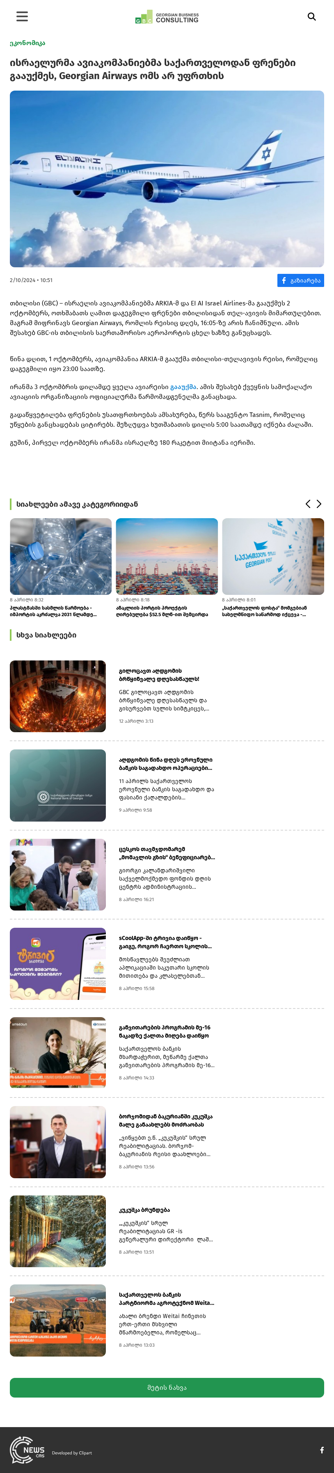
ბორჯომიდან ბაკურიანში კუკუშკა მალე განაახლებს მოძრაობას (166, 1120)
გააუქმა (183, 387)
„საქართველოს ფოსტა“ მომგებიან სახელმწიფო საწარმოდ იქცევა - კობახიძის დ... (264, 611)
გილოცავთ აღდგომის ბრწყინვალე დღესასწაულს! (159, 675)
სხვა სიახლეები (46, 635)
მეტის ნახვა (167, 1387)
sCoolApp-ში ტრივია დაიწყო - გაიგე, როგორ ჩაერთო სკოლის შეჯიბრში (163, 943)
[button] (307, 504)
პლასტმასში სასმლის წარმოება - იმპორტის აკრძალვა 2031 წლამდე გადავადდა (51, 611)
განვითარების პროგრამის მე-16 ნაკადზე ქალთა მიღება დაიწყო (164, 1031)
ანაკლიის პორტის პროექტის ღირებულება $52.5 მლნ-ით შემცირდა (162, 611)
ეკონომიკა (28, 43)
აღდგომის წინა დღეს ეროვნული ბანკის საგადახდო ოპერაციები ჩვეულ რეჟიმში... (166, 764)
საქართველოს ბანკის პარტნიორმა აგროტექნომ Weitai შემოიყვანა (165, 1299)
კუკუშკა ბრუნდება (144, 1210)
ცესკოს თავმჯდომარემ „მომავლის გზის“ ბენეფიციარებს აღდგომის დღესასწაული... (166, 854)
